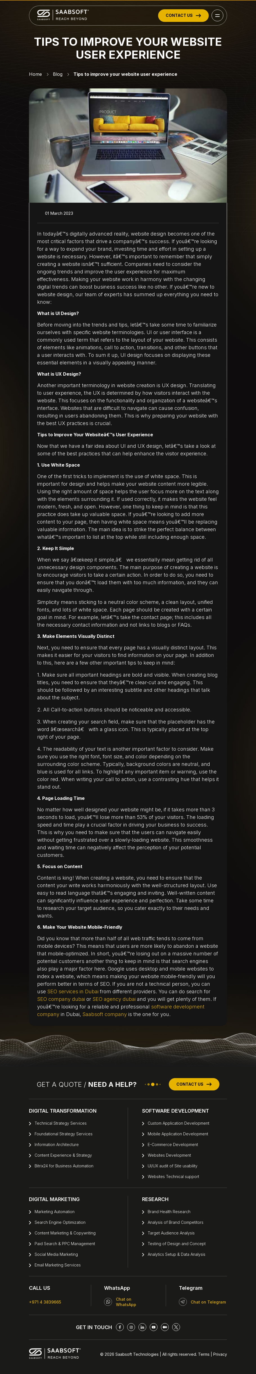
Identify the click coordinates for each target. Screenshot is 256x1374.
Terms (204, 1354)
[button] (217, 15)
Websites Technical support (173, 1176)
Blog (57, 74)
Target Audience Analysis (171, 1233)
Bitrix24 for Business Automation (64, 1165)
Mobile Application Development (178, 1133)
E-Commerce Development (173, 1144)
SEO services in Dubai (72, 991)
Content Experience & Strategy (63, 1155)
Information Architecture (57, 1144)
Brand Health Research (169, 1211)
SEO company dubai (61, 999)
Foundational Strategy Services (64, 1133)
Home (35, 74)
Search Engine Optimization (60, 1222)
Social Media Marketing (56, 1254)
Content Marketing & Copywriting (65, 1233)
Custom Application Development (178, 1123)
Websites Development (169, 1155)
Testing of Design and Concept (177, 1243)
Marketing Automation (55, 1211)
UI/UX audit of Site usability (172, 1165)
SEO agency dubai (114, 999)
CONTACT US (183, 15)
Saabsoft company (104, 1014)
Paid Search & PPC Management (65, 1243)
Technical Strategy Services (61, 1123)
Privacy (219, 1354)
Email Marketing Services (58, 1265)
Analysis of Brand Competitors (175, 1222)
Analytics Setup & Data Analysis (176, 1254)
